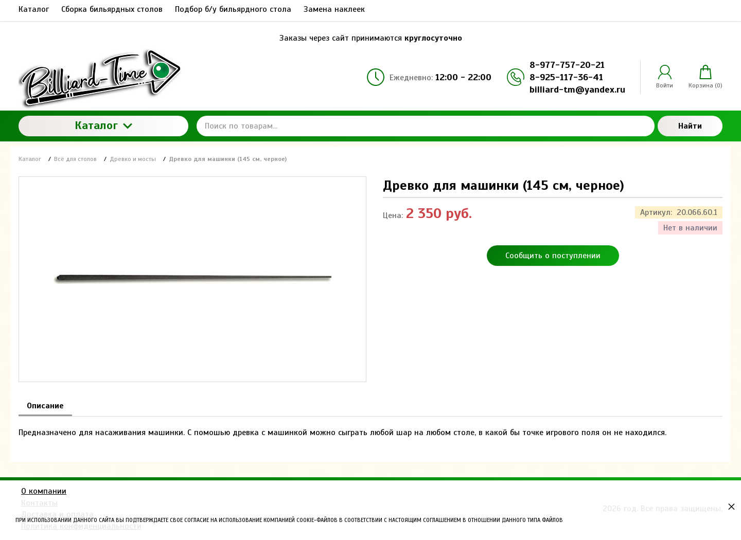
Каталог (103, 125)
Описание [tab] (45, 406)
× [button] (731, 506)
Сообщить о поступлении (553, 255)
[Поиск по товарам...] (426, 126)
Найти (690, 126)
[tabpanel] (370, 427)
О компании (43, 491)
